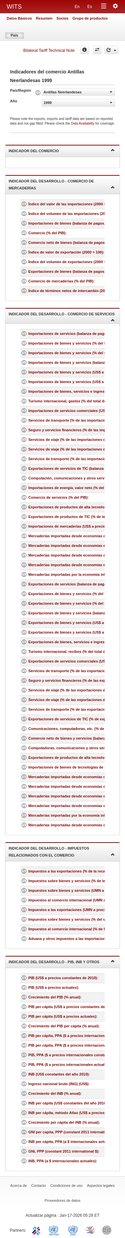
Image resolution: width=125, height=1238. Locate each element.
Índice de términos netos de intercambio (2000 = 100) (74, 291)
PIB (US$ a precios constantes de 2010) (62, 978)
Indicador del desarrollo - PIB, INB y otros (62, 961)
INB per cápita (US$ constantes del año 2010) (67, 1103)
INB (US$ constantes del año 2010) (58, 1074)
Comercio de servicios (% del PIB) (58, 497)
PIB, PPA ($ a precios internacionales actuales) (69, 1065)
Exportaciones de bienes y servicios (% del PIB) (70, 594)
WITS (14, 6)
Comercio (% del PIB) (46, 233)
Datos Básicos (19, 18)
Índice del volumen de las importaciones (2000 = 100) (74, 214)
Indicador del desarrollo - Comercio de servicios (62, 317)
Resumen (44, 18)
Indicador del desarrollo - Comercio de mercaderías (62, 184)
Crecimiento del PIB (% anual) (54, 997)
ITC (37, 1229)
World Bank (108, 1229)
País (14, 35)
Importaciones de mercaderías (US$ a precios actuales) (76, 526)
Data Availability (83, 123)
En (77, 6)
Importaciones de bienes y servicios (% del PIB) (69, 343)
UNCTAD (55, 1229)
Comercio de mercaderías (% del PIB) (60, 281)
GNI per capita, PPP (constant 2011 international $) (72, 1132)
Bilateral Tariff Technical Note (49, 50)
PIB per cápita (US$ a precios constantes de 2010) (71, 1007)
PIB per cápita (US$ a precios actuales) (62, 1016)
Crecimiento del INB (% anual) (54, 1093)
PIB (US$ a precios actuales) (53, 987)
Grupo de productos (90, 18)
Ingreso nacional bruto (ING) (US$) (58, 1084)
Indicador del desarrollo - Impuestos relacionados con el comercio (62, 851)
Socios (62, 18)
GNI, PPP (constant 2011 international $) (63, 1151)
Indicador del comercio (62, 150)
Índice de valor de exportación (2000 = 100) (65, 252)
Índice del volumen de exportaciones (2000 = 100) (71, 262)
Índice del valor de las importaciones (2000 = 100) (71, 204)
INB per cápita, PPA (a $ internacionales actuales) (71, 1142)
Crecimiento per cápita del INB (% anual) (63, 1122)
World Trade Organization (90, 1229)
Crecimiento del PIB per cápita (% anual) (63, 1026)
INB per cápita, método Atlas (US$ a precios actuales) (75, 1113)
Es (89, 6)
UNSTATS (73, 1229)
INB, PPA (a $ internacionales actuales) (62, 1161)
